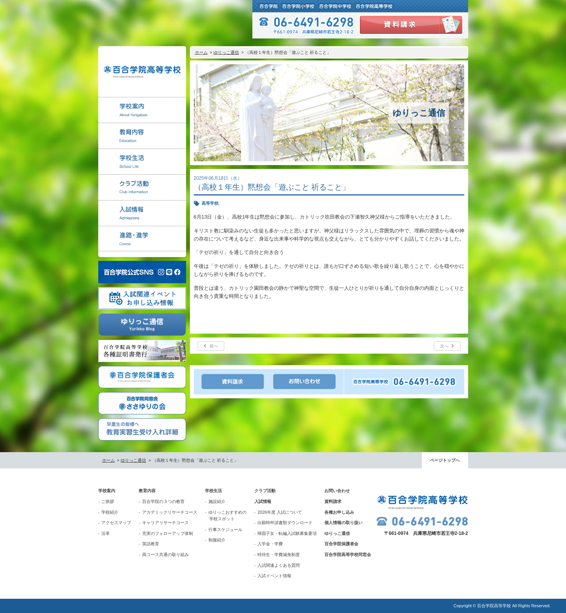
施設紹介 (216, 501)
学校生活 (213, 490)
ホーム (201, 52)
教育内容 (147, 490)
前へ (214, 346)
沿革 (105, 533)
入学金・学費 (270, 543)
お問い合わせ (337, 490)
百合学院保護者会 (341, 543)
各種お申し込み (339, 512)
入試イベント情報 (274, 575)
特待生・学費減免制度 (278, 554)
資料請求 (332, 501)
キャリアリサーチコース (165, 522)
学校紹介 (109, 512)
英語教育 (150, 543)
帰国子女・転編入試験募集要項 (287, 533)
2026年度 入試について (279, 512)
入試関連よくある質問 (278, 565)
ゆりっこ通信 (226, 52)
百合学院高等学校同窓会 (347, 554)
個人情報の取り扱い (343, 522)
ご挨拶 (107, 501)
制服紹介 (216, 540)
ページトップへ (445, 460)
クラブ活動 (264, 490)
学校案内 (106, 490)
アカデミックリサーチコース (169, 512)
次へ (444, 346)
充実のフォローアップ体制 (167, 533)
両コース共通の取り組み (165, 554)
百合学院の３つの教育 (163, 501)
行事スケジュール (225, 529)
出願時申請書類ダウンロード (284, 522)
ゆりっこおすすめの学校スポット (227, 515)
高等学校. (211, 203)
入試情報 (262, 501)
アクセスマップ (116, 522)
